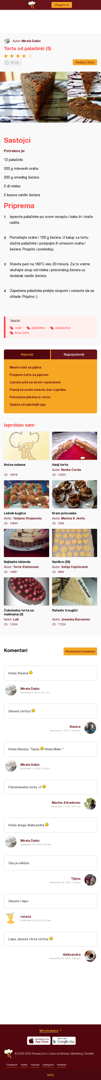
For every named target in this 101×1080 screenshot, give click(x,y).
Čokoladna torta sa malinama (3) (26, 601)
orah (18, 328)
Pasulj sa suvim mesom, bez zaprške (38, 389)
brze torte (22, 332)
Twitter (23, 1064)
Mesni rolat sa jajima (25, 367)
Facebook (12, 1064)
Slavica (75, 726)
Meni (50, 1075)
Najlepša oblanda (26, 551)
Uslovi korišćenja (59, 1053)
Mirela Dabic (31, 41)
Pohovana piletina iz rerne (30, 397)
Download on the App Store (38, 1041)
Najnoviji (27, 354)
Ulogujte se (61, 4)
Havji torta (74, 454)
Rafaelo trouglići (74, 601)
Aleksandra (72, 954)
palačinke (38, 328)
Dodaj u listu (85, 62)
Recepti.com (8, 1053)
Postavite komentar (80, 651)
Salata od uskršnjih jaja (28, 404)
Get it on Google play (64, 1041)
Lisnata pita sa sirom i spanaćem (35, 382)
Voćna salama (26, 454)
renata (25, 916)
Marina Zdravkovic (66, 802)
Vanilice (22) (74, 551)
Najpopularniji (74, 354)
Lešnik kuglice (26, 502)
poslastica (63, 328)
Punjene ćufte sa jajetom (29, 375)
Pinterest (61, 1064)
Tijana (76, 878)
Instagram (48, 1064)
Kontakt (89, 1053)
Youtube (35, 1064)
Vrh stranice (48, 1030)
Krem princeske (74, 502)
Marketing (77, 1053)
